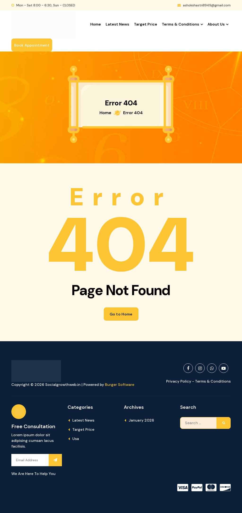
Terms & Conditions (180, 24)
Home (95, 24)
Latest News (117, 24)
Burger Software (119, 384)
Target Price (145, 24)
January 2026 (141, 420)
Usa (75, 438)
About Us (216, 24)
